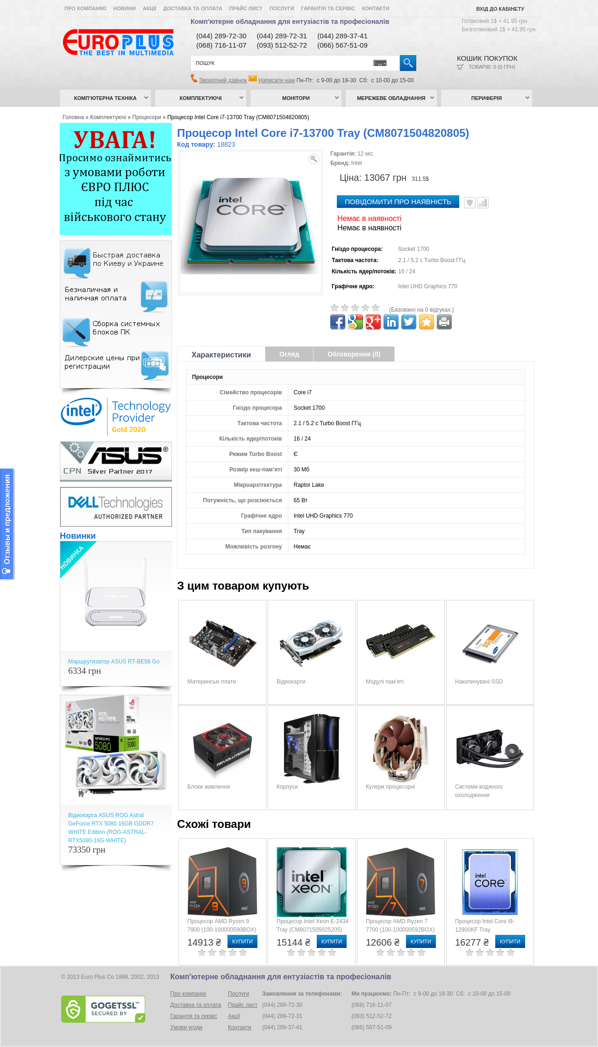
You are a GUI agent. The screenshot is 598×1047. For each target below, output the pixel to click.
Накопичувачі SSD (479, 681)
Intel (356, 163)
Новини (124, 8)
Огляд (289, 354)
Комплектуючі (201, 98)
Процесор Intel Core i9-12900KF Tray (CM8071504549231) (484, 929)
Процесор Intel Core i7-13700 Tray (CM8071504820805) (238, 117)
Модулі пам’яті (385, 681)
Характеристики (221, 355)
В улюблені (470, 202)
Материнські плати (211, 681)
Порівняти (483, 202)
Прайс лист (246, 8)
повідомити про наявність (398, 202)
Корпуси (287, 786)
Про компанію (85, 8)
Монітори (296, 98)
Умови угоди (187, 1027)
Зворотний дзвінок (223, 80)
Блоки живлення (208, 786)
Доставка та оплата (192, 8)
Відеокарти (291, 681)
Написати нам (276, 80)
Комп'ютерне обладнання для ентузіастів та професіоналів (290, 21)
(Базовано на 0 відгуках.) (421, 309)
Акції (150, 8)
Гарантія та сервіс (328, 8)
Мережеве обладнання (391, 98)
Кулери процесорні (390, 786)
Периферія (486, 98)
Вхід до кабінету (500, 9)
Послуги (282, 8)
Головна (73, 117)
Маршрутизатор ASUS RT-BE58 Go (114, 661)
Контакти (376, 8)
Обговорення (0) (353, 354)
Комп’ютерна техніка (105, 98)
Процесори (146, 117)
